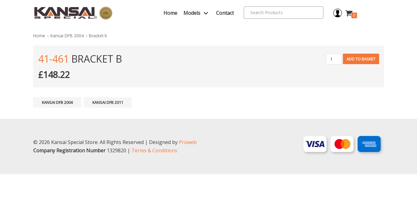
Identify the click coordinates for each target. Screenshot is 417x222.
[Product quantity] (334, 59)
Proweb (188, 190)
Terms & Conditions (154, 198)
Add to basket (361, 59)
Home (170, 13)
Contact (225, 13)
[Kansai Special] (73, 13)
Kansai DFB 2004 (67, 36)
